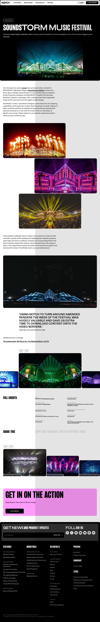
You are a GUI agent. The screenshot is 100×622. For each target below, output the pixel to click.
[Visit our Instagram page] (67, 533)
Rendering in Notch (9, 557)
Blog (51, 570)
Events (52, 579)
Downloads (53, 586)
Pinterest (73, 432)
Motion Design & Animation (35, 557)
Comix (24, 88)
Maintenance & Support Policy (82, 580)
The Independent (9, 341)
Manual (52, 564)
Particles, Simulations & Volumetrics (10, 565)
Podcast (52, 573)
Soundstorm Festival (36, 90)
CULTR (46, 341)
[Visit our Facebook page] (76, 533)
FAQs (51, 602)
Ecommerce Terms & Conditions (83, 586)
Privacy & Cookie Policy (80, 577)
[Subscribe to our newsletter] (58, 535)
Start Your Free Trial (56, 554)
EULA (75, 589)
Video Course (54, 562)
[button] (21, 351)
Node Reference (55, 589)
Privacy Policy (51, 616)
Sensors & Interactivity (10, 581)
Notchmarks (54, 595)
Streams (52, 576)
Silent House (47, 404)
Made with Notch (32, 576)
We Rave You (22, 341)
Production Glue (71, 399)
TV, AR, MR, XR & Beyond (11, 584)
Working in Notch (8, 554)
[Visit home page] (7, 3)
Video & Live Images (9, 578)
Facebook (52, 432)
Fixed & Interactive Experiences (36, 560)
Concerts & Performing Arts (35, 554)
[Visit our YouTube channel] (80, 533)
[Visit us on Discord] (93, 533)
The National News (35, 341)
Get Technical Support (57, 605)
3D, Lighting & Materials (10, 575)
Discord (52, 567)
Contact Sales (77, 566)
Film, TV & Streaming (33, 566)
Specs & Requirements (10, 591)
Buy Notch (76, 552)
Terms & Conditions (79, 583)
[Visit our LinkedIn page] (85, 533)
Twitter (62, 432)
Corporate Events (32, 563)
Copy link (40, 432)
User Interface (54, 592)
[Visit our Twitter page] (71, 533)
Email (83, 432)
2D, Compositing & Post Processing (14, 572)
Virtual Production (32, 569)
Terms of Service (41, 616)
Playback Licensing (79, 555)
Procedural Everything (10, 569)
